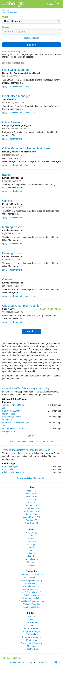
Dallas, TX (31, 499)
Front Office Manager (16, 69)
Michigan (31, 565)
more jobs (31, 331)
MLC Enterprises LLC (31, 592)
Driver (31, 619)
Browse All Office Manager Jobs (31, 478)
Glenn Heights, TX (31, 517)
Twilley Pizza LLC (31, 583)
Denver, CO (31, 514)
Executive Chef (31, 649)
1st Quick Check (31, 595)
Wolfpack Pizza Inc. (31, 604)
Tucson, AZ (31, 502)
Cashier (7, 200)
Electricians (31, 640)
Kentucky (31, 562)
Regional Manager (31, 631)
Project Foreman (31, 628)
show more (31, 436)
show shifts (29, 86)
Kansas (31, 538)
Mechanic (31, 646)
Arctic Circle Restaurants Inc (31, 601)
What (5, 17)
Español (50, 4)
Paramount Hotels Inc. (31, 598)
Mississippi (31, 556)
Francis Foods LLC (31, 577)
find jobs (31, 45)
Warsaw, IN (31, 496)
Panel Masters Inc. (31, 607)
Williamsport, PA (31, 511)
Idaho (31, 550)
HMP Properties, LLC (31, 589)
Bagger (7, 174)
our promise (42, 662)
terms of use (15, 662)
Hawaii (31, 547)
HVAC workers (31, 634)
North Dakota (31, 541)
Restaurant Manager (31, 637)
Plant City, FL (32, 494)
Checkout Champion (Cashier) (21, 305)
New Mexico (31, 533)
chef (31, 625)
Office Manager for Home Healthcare (26, 148)
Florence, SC (31, 520)
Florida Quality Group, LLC (31, 574)
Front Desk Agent (10, 466)
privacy (29, 662)
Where (5, 27)
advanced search (31, 38)
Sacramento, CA (31, 508)
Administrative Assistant (13, 472)
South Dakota (31, 559)
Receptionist (7, 469)
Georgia (31, 536)
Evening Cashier (13, 253)
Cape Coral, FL (31, 523)
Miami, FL (31, 491)
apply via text (16, 86)
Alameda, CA (31, 505)
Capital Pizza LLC (31, 586)
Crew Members (31, 622)
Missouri (31, 553)
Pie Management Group (31, 580)
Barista (31, 616)
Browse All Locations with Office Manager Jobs (31, 442)
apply (4, 86)
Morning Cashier (13, 227)
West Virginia (31, 544)
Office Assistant (12, 122)
